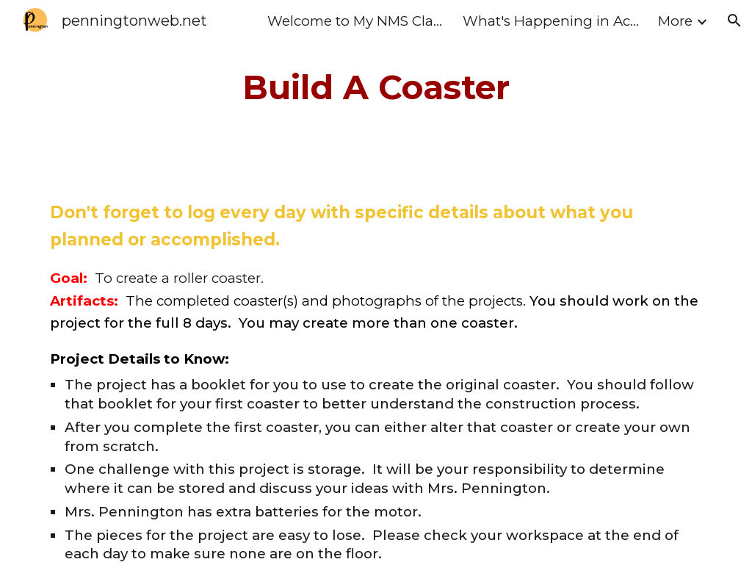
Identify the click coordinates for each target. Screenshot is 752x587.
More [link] (675, 20)
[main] (375, 88)
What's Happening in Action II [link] (551, 20)
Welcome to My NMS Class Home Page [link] (355, 20)
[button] (734, 20)
